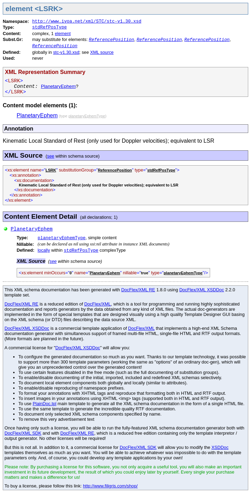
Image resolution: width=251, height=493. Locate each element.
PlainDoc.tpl (44, 403)
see (50, 156)
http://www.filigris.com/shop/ (110, 485)
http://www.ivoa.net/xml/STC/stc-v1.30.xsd (86, 21)
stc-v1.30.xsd (66, 52)
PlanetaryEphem (58, 86)
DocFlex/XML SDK (23, 433)
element (63, 33)
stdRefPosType (49, 27)
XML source (102, 52)
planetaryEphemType (62, 238)
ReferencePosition (111, 39)
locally (44, 250)
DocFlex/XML (97, 304)
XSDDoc (219, 447)
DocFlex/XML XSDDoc (201, 289)
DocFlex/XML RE (138, 289)
